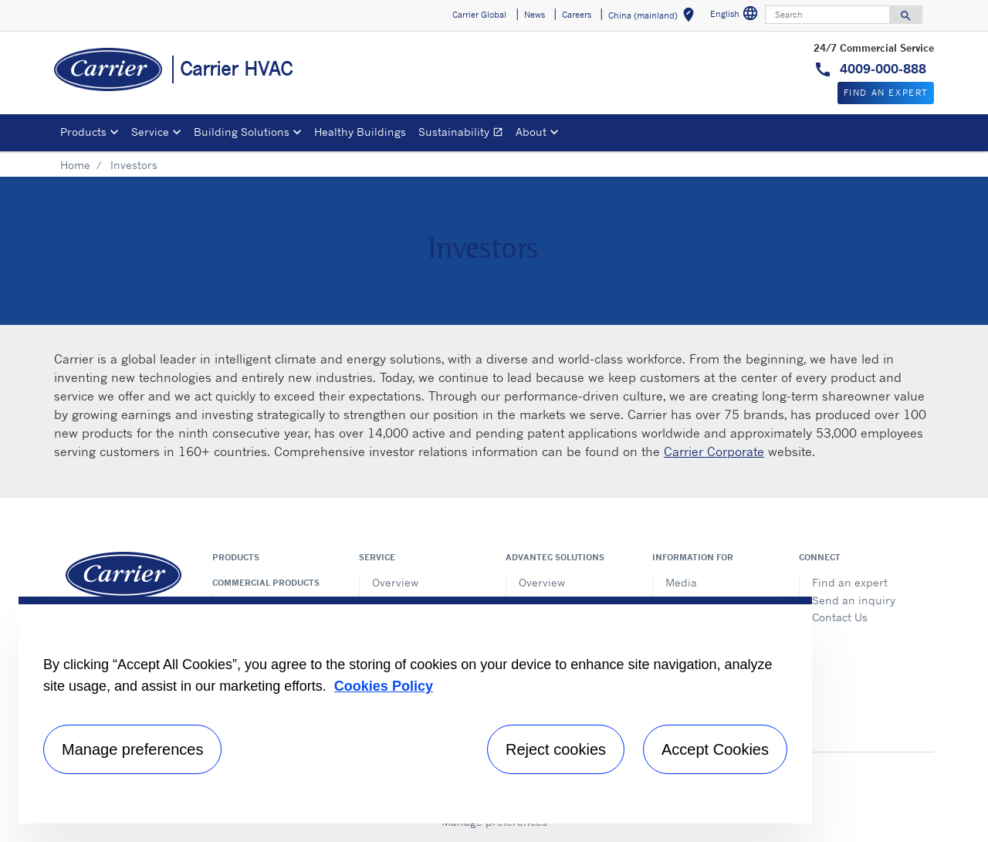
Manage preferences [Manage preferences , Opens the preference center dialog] (132, 749)
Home (75, 164)
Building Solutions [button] (241, 131)
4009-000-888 (881, 68)
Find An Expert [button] (886, 92)
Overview (395, 582)
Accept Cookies (715, 749)
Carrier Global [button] (479, 14)
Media (681, 582)
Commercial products (266, 582)
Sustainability (463, 134)
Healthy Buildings (360, 131)
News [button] (534, 14)
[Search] (827, 14)
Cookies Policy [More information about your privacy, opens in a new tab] (383, 686)
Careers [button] (576, 14)
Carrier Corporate (714, 451)
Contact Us (840, 617)
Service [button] (150, 131)
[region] (415, 710)
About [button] (531, 131)
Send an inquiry (853, 600)
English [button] (736, 16)
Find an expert (850, 582)
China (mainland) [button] (654, 17)
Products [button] (83, 131)
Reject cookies (556, 749)
